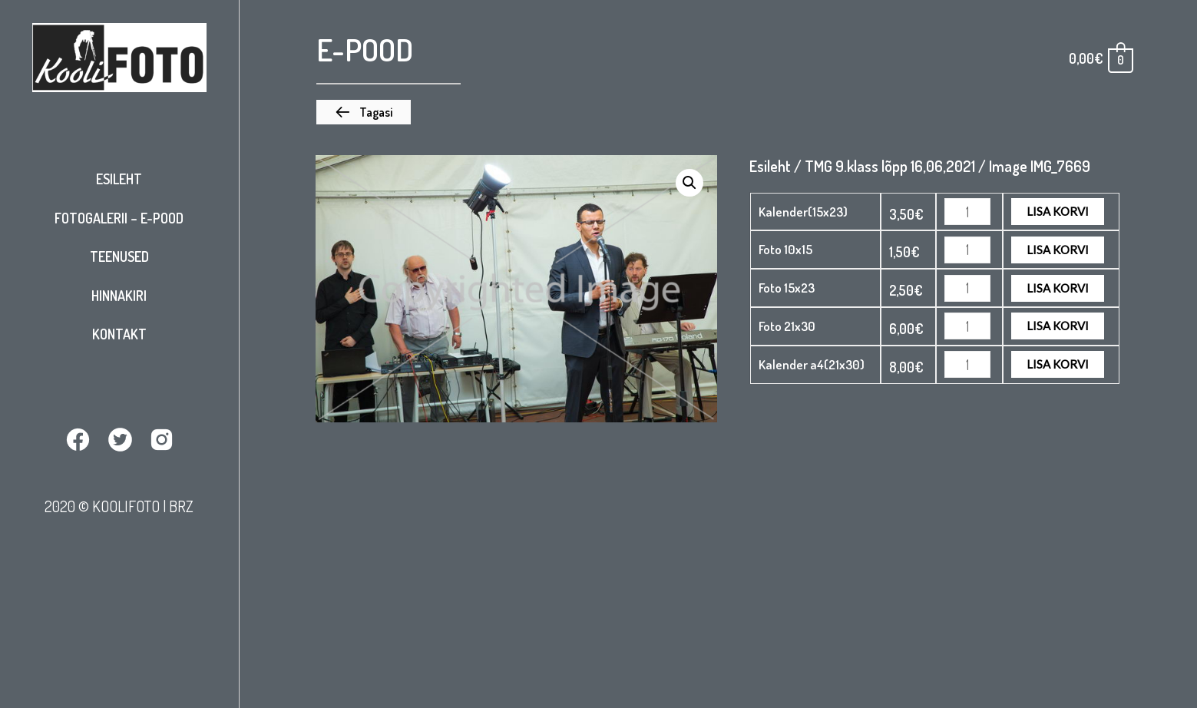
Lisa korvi (1058, 211)
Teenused (119, 256)
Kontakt (119, 334)
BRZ (181, 506)
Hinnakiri (119, 295)
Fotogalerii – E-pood (119, 218)
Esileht (119, 178)
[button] (363, 112)
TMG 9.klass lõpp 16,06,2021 (890, 166)
